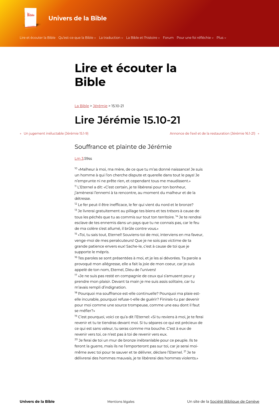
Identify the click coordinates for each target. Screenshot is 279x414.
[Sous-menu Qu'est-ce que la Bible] (95, 38)
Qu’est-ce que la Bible (76, 38)
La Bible (82, 106)
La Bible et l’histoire (141, 38)
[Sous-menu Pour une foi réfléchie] (213, 38)
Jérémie (100, 106)
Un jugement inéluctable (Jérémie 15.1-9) (54, 133)
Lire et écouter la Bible (38, 38)
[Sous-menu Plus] (225, 38)
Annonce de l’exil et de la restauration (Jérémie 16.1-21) (214, 133)
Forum (168, 38)
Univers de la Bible (78, 18)
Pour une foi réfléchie (194, 38)
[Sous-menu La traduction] (122, 38)
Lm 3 (79, 158)
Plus (219, 38)
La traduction (109, 38)
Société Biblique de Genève (234, 401)
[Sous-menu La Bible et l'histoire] (159, 38)
